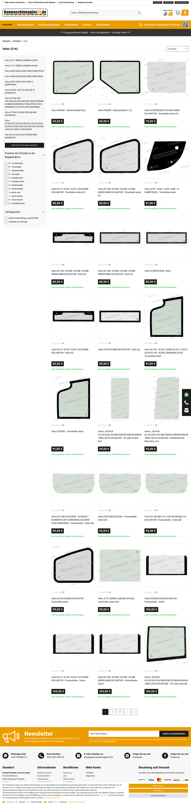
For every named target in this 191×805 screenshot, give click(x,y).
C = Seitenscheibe (16, 170)
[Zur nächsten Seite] (127, 712)
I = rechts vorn (15, 192)
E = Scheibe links (16, 178)
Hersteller (7, 24)
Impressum (67, 773)
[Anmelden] (157, 2)
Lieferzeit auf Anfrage (18, 222)
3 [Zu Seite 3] (120, 712)
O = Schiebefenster (17, 203)
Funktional (63, 802)
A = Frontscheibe (16, 163)
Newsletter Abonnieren (174, 734)
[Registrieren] (168, 2)
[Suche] (139, 13)
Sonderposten (103, 24)
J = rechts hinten (16, 196)
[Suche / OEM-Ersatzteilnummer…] (102, 13)
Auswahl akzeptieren (158, 795)
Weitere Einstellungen (77, 802)
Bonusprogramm (25, 24)
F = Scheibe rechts (16, 181)
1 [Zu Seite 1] (105, 712)
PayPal (50, 802)
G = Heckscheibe (16, 185)
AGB (65, 776)
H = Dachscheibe (16, 189)
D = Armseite (14, 174)
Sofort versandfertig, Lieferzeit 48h (23, 218)
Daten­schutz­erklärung (51, 798)
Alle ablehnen (158, 791)
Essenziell (10, 802)
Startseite (6, 41)
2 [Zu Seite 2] (112, 712)
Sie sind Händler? (181, 2)
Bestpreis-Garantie (44, 773)
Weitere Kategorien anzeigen (24, 145)
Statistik (22, 802)
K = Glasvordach (16, 200)
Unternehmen (71, 24)
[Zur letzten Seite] (135, 712)
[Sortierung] (177, 49)
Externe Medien (37, 802)
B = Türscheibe (15, 167)
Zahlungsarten (42, 779)
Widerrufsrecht (68, 779)
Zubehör (87, 24)
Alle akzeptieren (158, 786)
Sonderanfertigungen (49, 24)
